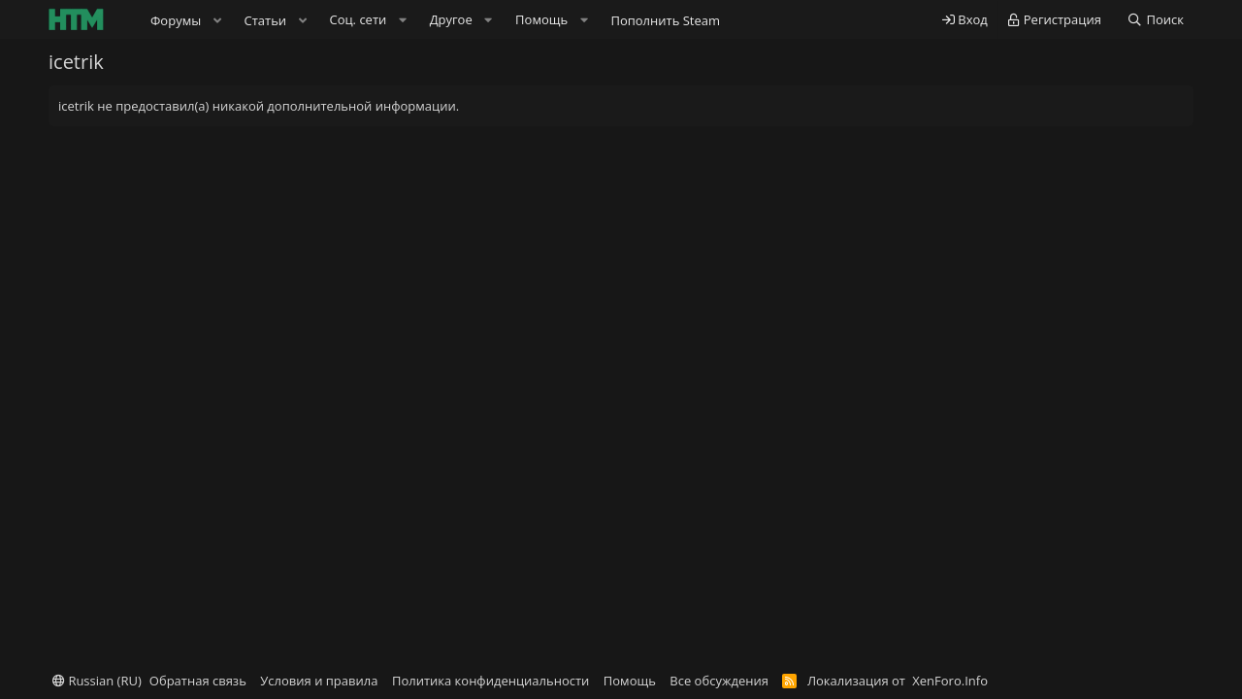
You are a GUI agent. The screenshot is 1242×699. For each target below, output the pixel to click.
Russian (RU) (97, 680)
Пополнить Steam (665, 20)
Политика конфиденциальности (490, 680)
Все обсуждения (719, 680)
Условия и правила (318, 680)
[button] (217, 20)
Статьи (266, 20)
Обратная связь (197, 680)
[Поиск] (1155, 20)
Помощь (630, 680)
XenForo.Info (950, 680)
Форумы (175, 20)
